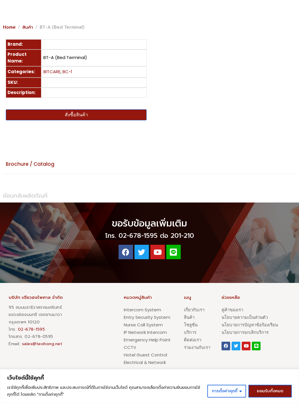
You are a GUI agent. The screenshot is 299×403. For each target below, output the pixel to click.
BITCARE (51, 72)
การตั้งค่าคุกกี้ (224, 391)
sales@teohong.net (42, 344)
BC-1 (67, 72)
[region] (149, 386)
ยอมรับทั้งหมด (270, 391)
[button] (246, 15)
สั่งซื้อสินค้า (76, 114)
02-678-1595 (31, 329)
